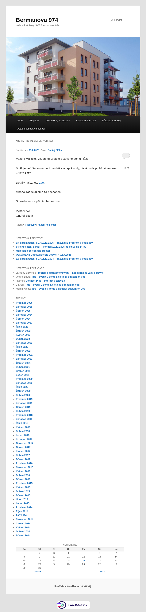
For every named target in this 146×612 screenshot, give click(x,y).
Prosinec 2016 (24, 463)
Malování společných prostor (33, 250)
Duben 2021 (23, 367)
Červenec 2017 (24, 443)
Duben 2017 (23, 455)
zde (41, 182)
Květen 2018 (23, 427)
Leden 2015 (22, 503)
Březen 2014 (23, 535)
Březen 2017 (23, 459)
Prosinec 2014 (24, 507)
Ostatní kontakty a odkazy (31, 128)
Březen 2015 (23, 495)
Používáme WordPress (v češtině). (72, 586)
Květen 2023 (23, 334)
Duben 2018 (23, 431)
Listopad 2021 (24, 358)
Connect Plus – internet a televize (45, 280)
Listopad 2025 (24, 306)
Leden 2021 (22, 375)
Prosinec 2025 (24, 302)
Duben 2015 (23, 491)
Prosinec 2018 (24, 415)
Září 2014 (21, 515)
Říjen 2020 (22, 386)
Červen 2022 (23, 350)
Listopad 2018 (24, 419)
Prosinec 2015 (24, 483)
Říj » (102, 571)
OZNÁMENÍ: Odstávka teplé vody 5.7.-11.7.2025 (43, 254)
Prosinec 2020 (24, 378)
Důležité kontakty (111, 120)
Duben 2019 (23, 411)
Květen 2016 (23, 471)
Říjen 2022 (22, 346)
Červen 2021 (23, 363)
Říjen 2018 (22, 423)
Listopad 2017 (24, 439)
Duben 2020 (23, 395)
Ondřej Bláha (55, 150)
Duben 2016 (23, 475)
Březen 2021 (23, 371)
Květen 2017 (23, 451)
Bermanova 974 (37, 20)
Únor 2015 (22, 499)
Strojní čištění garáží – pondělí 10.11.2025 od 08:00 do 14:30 (51, 246)
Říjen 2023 (22, 326)
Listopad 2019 (24, 403)
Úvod (20, 120)
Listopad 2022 (24, 342)
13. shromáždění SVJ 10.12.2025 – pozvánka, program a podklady (54, 242)
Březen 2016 (23, 479)
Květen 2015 (23, 487)
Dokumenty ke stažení (57, 120)
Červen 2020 (23, 390)
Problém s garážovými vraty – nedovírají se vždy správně (70, 272)
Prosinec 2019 (24, 399)
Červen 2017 (23, 447)
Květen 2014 (23, 527)
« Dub (37, 571)
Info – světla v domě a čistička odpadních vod (58, 276)
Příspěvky (34, 120)
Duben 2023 (23, 338)
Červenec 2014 (24, 519)
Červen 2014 (23, 523)
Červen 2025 (23, 310)
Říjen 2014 (22, 511)
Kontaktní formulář (86, 120)
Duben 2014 (23, 531)
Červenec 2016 (24, 467)
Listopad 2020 (24, 382)
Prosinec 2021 (24, 354)
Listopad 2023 (24, 322)
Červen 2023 (23, 330)
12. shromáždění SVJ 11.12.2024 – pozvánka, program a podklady (54, 258)
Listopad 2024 (24, 314)
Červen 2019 (23, 407)
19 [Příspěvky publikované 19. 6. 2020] (83, 560)
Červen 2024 (23, 318)
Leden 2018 (22, 435)
